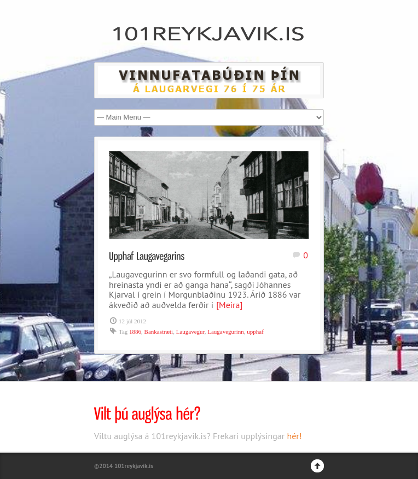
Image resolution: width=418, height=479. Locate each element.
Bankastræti (158, 331)
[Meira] (229, 304)
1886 (135, 331)
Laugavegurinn (225, 331)
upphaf (255, 331)
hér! (294, 435)
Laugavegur (190, 331)
